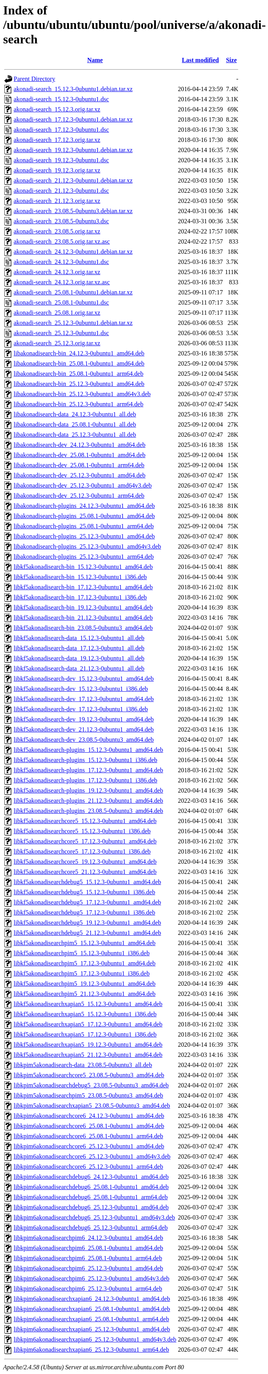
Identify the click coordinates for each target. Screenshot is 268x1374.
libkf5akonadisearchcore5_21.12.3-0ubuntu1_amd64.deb (85, 871)
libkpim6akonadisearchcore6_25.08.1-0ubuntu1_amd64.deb (89, 1126)
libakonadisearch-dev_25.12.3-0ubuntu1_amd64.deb (79, 475)
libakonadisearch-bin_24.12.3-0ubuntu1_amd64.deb (79, 353)
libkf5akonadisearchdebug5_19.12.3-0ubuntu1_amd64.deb (87, 922)
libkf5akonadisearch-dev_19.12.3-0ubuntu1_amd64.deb (84, 719)
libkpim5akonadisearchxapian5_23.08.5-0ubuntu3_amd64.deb (92, 1105)
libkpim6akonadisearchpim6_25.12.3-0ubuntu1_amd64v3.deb (92, 1278)
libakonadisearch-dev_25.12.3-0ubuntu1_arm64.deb (79, 495)
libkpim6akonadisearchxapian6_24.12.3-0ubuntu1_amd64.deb (92, 1298)
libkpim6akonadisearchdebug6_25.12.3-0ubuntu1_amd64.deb (91, 1207)
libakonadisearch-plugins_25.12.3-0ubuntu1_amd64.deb (84, 536)
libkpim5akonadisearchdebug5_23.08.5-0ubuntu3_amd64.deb (91, 1085)
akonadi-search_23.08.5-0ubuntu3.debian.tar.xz (73, 211)
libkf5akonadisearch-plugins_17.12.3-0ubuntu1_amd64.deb (88, 770)
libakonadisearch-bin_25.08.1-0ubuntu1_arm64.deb (78, 373)
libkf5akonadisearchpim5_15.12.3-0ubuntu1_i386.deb (82, 953)
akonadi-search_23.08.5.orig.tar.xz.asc (62, 241)
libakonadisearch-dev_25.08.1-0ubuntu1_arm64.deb (79, 465)
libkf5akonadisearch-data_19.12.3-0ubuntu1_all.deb (79, 658)
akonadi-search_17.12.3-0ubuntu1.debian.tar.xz (73, 119)
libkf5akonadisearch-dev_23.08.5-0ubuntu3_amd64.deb (84, 739)
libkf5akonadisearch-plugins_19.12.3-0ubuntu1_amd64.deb (88, 790)
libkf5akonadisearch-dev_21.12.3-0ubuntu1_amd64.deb (84, 729)
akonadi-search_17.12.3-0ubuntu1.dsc (61, 129)
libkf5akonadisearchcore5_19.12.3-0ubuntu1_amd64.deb (85, 861)
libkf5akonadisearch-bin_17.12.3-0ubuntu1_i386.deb (80, 597)
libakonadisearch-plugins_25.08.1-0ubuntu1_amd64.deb (84, 516)
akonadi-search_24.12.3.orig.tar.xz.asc (62, 282)
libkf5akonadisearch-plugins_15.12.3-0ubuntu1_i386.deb (85, 760)
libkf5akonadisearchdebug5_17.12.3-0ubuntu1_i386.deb (84, 912)
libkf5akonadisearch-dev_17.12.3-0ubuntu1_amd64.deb (84, 699)
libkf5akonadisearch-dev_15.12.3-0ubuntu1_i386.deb (81, 688)
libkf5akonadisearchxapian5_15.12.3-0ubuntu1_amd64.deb (88, 1004)
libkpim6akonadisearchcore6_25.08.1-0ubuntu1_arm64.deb (88, 1136)
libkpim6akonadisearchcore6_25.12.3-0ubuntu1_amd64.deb (89, 1146)
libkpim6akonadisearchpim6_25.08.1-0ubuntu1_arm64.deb (88, 1258)
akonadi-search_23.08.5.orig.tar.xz (57, 231)
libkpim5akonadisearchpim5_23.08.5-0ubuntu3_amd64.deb (88, 1095)
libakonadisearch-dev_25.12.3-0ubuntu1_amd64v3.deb (83, 485)
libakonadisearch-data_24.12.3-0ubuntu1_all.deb (75, 414)
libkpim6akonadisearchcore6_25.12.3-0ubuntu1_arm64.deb (88, 1166)
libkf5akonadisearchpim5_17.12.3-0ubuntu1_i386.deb (82, 973)
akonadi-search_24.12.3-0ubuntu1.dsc (61, 261)
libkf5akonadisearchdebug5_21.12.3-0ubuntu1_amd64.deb (87, 932)
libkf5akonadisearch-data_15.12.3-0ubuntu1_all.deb (79, 638)
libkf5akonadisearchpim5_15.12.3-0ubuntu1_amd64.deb (84, 943)
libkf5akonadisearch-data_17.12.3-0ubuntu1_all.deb (79, 648)
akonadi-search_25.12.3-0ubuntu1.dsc (61, 333)
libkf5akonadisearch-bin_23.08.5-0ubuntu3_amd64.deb (83, 627)
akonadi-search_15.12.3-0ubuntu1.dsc (61, 99)
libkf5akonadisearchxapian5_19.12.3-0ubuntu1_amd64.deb (88, 1044)
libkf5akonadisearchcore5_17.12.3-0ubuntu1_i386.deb (82, 851)
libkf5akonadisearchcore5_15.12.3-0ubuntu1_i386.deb (82, 831)
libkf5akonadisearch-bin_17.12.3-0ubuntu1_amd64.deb (83, 587)
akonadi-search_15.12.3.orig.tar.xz (57, 109)
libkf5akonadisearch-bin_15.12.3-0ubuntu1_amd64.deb (83, 566)
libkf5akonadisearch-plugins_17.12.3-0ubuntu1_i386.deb (85, 780)
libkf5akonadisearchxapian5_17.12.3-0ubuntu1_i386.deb (85, 1034)
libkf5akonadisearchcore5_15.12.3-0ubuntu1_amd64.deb (85, 821)
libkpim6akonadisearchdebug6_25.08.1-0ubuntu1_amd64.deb (91, 1187)
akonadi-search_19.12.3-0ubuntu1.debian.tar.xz (73, 150)
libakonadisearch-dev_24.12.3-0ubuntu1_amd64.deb (79, 444)
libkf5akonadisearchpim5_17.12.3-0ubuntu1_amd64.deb (84, 963)
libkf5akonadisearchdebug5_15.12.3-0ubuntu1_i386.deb (84, 892)
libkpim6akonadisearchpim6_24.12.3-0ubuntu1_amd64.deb (88, 1237)
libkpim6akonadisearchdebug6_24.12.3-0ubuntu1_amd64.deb (91, 1176)
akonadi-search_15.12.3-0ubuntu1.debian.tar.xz (73, 89)
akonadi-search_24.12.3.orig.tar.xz (57, 272)
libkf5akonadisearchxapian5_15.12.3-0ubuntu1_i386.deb (85, 1014)
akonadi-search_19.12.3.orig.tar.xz (57, 170)
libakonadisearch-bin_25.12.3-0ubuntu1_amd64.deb (79, 383)
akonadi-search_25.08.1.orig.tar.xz (57, 312)
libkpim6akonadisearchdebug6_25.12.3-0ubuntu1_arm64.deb (91, 1227)
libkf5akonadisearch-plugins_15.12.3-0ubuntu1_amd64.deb (88, 749)
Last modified (200, 60)
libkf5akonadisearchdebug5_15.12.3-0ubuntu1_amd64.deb (87, 882)
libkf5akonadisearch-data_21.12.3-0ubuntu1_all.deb (79, 668)
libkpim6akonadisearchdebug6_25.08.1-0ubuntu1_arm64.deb (91, 1197)
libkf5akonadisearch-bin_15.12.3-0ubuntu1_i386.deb (80, 577)
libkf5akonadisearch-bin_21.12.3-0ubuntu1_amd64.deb (83, 617)
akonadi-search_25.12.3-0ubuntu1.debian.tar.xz (73, 322)
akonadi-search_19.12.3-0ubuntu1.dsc (61, 160)
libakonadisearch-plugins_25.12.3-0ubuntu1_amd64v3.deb (87, 546)
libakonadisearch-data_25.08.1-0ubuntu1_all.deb (75, 424)
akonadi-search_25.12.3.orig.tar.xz (57, 343)
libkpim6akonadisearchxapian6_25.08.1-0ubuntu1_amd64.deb (92, 1309)
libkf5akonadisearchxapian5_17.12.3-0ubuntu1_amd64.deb (88, 1024)
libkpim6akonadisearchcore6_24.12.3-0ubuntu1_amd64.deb (89, 1115)
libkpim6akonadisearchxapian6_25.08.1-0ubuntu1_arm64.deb (91, 1319)
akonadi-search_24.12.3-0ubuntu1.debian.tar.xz (73, 251)
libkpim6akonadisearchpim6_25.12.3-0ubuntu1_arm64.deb (88, 1288)
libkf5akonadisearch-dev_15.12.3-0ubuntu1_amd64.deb (84, 678)
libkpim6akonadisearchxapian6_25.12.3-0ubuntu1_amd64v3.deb (95, 1339)
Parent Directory (34, 78)
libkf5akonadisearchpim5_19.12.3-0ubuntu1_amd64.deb (84, 983)
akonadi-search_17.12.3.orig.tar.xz (57, 139)
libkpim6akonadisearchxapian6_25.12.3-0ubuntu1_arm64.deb (91, 1349)
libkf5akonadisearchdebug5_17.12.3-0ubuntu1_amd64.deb (87, 902)
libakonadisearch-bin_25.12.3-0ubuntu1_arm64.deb (78, 404)
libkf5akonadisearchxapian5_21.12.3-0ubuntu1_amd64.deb (88, 1054)
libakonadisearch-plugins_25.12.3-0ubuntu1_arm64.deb (84, 556)
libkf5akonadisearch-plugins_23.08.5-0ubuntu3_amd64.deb (88, 810)
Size (231, 60)
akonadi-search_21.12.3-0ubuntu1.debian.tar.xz (73, 180)
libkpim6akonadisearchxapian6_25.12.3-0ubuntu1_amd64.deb (92, 1329)
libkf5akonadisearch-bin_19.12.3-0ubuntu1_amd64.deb (83, 607)
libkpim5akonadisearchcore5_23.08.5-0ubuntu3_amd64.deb (89, 1075)
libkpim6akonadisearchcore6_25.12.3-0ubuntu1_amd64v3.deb (92, 1156)
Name (95, 60)
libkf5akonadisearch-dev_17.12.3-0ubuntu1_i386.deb (81, 709)
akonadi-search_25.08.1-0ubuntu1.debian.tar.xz (73, 292)
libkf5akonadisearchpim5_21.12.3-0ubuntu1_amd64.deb (84, 993)
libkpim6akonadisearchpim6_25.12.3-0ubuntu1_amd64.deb (88, 1268)
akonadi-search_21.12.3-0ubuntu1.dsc (61, 190)
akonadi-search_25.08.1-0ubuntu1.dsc (61, 302)
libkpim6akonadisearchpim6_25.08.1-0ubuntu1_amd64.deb (88, 1248)
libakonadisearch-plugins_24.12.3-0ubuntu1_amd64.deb (84, 505)
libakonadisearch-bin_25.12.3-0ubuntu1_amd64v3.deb (82, 394)
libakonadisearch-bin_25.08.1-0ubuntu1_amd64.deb (79, 363)
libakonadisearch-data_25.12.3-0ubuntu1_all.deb (75, 434)
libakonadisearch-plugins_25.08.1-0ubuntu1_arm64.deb (84, 526)
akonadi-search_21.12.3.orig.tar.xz (57, 200)
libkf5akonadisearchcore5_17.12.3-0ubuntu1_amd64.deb (85, 841)
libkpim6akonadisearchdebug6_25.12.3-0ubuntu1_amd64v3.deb (94, 1217)
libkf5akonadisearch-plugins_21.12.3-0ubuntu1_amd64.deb (88, 800)
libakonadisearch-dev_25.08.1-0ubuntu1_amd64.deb (79, 455)
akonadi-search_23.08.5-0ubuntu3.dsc (61, 221)
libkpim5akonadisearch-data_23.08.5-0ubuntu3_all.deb (83, 1065)
